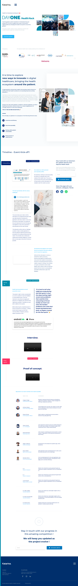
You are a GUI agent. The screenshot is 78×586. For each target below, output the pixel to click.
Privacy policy (28, 583)
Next (75, 58)
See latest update (8, 36)
